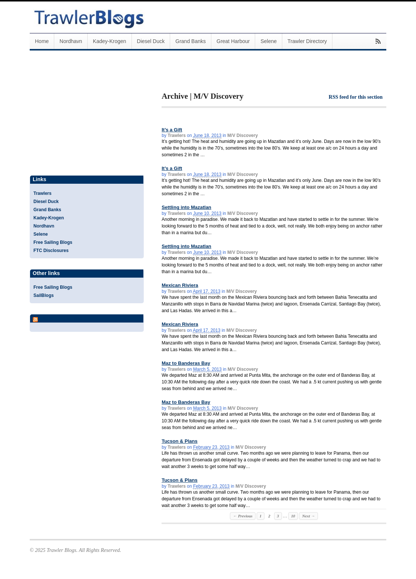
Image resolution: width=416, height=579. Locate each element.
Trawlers (177, 135)
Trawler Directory (307, 41)
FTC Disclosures (51, 250)
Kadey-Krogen (109, 41)
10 (293, 516)
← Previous (242, 516)
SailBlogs (43, 295)
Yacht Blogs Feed (61, 318)
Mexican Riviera (180, 285)
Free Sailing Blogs (52, 242)
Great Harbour (233, 41)
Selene (268, 41)
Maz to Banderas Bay (186, 363)
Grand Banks (190, 41)
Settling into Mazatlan (186, 207)
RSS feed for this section (356, 97)
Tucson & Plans (180, 441)
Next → (308, 516)
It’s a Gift (172, 130)
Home (42, 41)
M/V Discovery (242, 135)
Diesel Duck (151, 41)
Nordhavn (70, 41)
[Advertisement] (248, 77)
